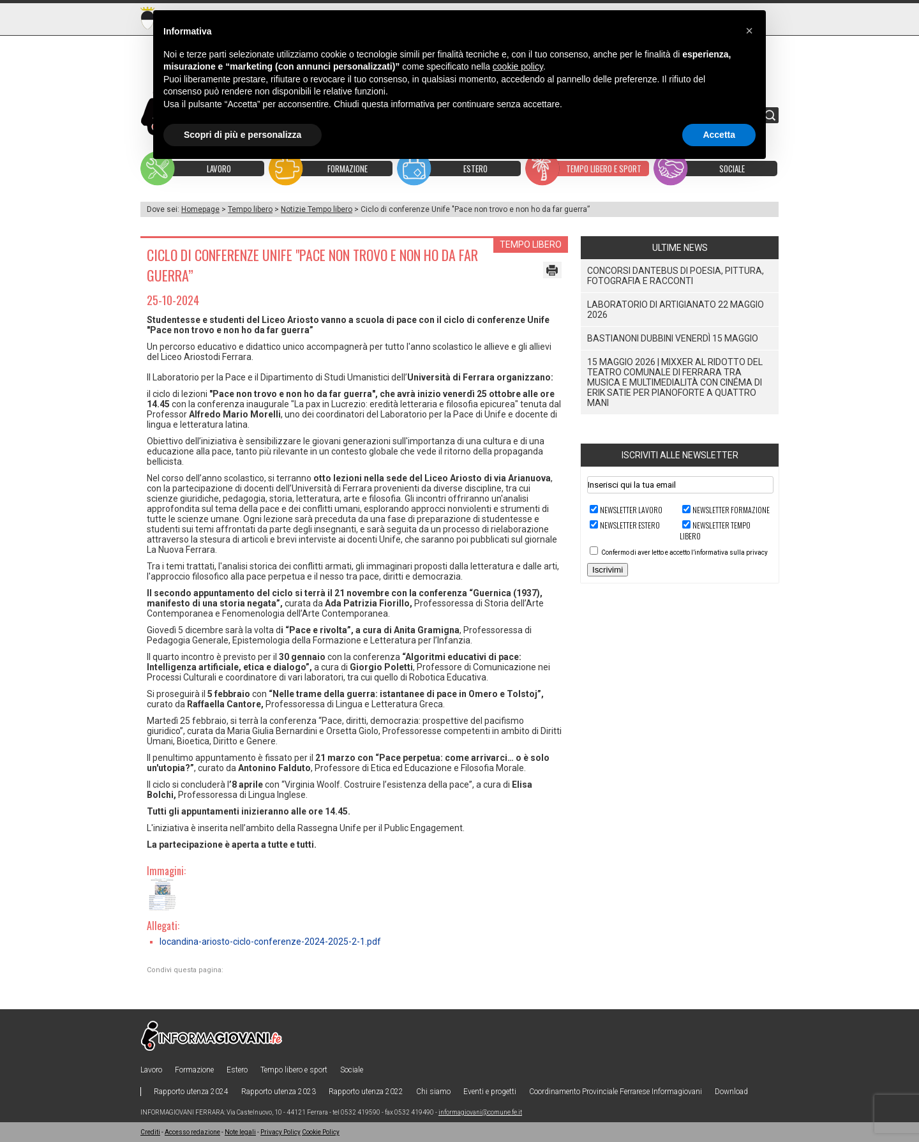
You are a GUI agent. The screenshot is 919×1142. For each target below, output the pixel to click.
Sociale (351, 1069)
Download (731, 1091)
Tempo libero (250, 209)
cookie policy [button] (518, 66)
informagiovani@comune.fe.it (480, 1112)
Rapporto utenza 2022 (366, 1091)
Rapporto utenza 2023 (278, 1091)
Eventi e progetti (489, 1091)
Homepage (200, 209)
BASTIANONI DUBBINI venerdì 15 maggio (672, 338)
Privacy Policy (280, 1132)
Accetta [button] (719, 135)
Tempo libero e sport (293, 1069)
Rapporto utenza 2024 (191, 1091)
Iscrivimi (607, 570)
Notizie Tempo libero (316, 209)
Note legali (240, 1132)
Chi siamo (433, 1091)
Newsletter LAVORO (631, 509)
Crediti (150, 1132)
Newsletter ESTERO (630, 525)
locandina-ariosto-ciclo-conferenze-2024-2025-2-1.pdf (270, 941)
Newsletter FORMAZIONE (731, 509)
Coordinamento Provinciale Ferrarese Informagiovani (615, 1091)
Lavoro (151, 1069)
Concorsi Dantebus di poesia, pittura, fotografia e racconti (675, 276)
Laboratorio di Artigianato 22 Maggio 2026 (675, 309)
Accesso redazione (192, 1132)
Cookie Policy (321, 1132)
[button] (749, 30)
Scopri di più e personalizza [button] (242, 135)
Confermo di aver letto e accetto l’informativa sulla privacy (684, 552)
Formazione (194, 1069)
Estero (237, 1069)
